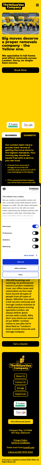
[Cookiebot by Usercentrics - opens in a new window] (29, 189)
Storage (20, 388)
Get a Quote (20, 343)
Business (11, 135)
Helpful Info (20, 394)
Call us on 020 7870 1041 (20, 452)
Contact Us (20, 382)
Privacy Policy (20, 440)
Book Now (20, 70)
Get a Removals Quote (20, 421)
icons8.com (28, 447)
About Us (20, 376)
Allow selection (20, 268)
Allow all (20, 262)
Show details (29, 255)
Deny (20, 275)
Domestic (30, 135)
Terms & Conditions (20, 442)
